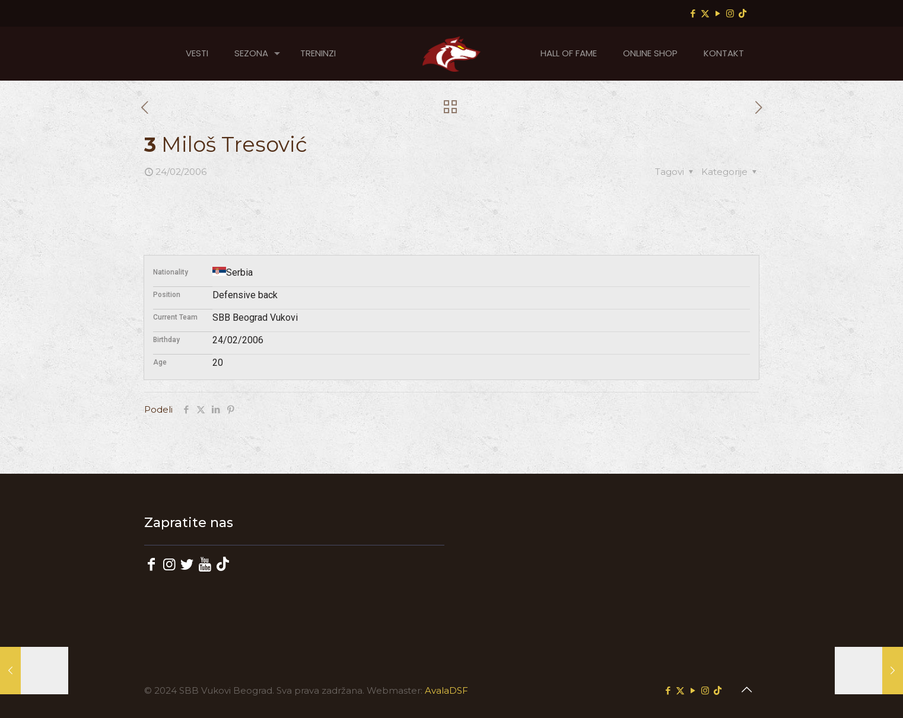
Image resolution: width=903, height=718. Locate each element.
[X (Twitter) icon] (705, 13)
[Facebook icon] (692, 13)
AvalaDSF (446, 690)
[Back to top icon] (746, 689)
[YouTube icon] (717, 13)
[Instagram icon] (730, 13)
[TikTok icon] (742, 13)
